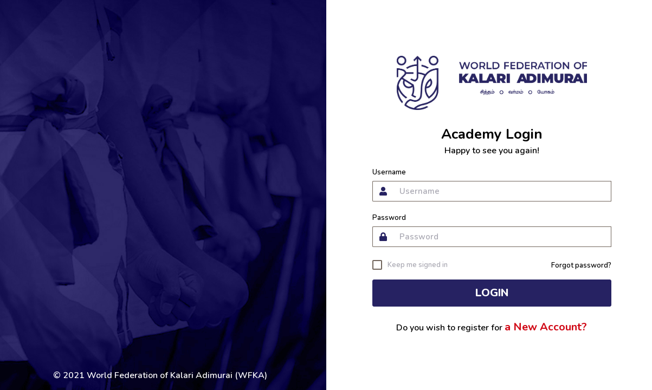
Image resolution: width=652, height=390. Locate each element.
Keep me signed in (418, 265)
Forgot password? (581, 265)
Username (389, 172)
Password (389, 218)
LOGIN (491, 292)
